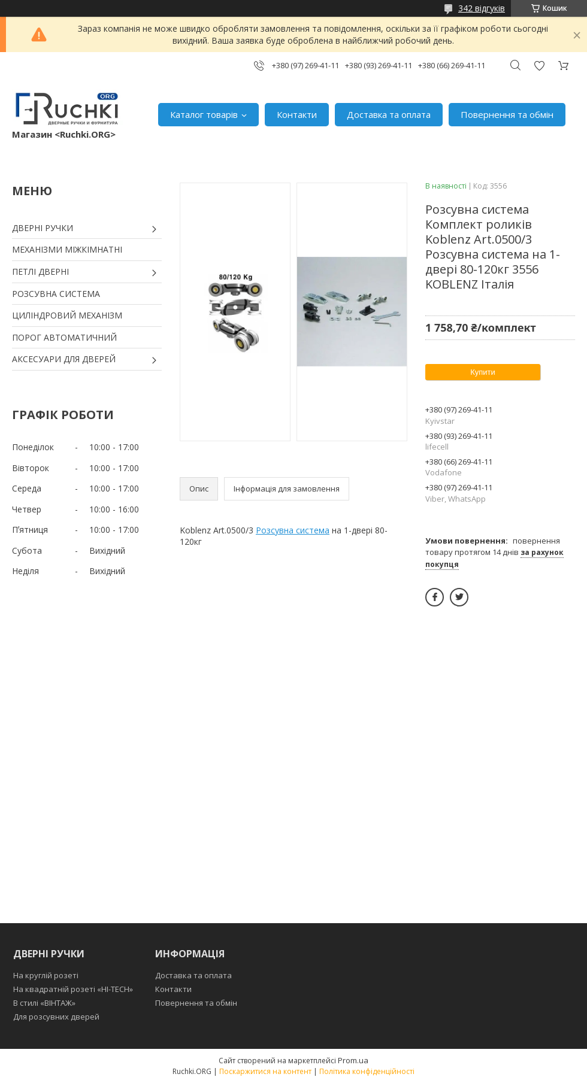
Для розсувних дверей (56, 1016)
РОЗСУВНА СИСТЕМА (56, 293)
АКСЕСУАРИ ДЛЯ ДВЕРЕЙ (64, 359)
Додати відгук (539, 65)
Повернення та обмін (507, 114)
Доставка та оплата (389, 114)
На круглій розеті (45, 975)
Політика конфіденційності (366, 1071)
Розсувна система (292, 530)
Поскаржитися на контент (265, 1071)
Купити (482, 372)
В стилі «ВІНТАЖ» (44, 1002)
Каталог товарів (204, 114)
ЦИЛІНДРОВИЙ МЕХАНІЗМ (67, 315)
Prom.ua (353, 1060)
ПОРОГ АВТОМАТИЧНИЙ (64, 337)
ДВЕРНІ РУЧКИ (42, 227)
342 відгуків (481, 8)
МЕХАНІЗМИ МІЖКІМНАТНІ (67, 249)
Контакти (297, 114)
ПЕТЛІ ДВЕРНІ (40, 271)
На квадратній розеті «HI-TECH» (73, 989)
